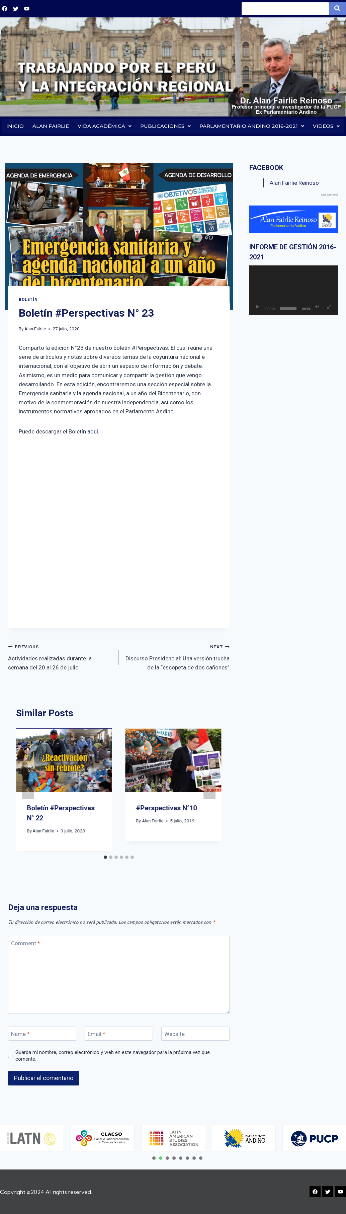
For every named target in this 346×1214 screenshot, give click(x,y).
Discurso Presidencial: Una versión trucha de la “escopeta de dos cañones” (177, 656)
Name (20, 1034)
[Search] (285, 8)
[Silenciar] (317, 307)
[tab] (105, 857)
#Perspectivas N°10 (166, 809)
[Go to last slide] (28, 790)
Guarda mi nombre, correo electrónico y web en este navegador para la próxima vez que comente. (112, 1056)
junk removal (329, 195)
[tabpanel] (102, 1138)
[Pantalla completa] (329, 307)
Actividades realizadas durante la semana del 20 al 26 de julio (60, 656)
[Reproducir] (258, 307)
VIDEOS (326, 126)
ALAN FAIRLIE (50, 126)
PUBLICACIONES (165, 126)
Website (174, 1034)
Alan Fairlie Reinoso (294, 183)
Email (96, 1034)
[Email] (119, 1034)
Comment (25, 943)
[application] (293, 291)
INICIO (15, 126)
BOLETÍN (28, 300)
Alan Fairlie (35, 329)
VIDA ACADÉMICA (105, 126)
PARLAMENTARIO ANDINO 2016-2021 (251, 126)
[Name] (42, 1034)
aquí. (93, 431)
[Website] (195, 1034)
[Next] (209, 790)
